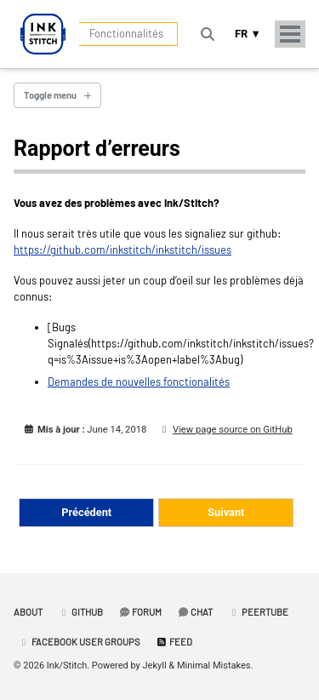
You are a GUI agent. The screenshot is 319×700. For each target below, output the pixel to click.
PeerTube (258, 611)
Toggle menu (50, 94)
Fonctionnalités (126, 33)
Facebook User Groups (79, 641)
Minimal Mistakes (214, 665)
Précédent (86, 512)
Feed (174, 641)
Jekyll (155, 665)
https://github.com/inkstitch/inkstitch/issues (122, 249)
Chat (195, 611)
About (28, 611)
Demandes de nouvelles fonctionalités (139, 381)
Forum (140, 611)
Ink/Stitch (67, 665)
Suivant (226, 512)
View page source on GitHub (233, 429)
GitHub (80, 611)
